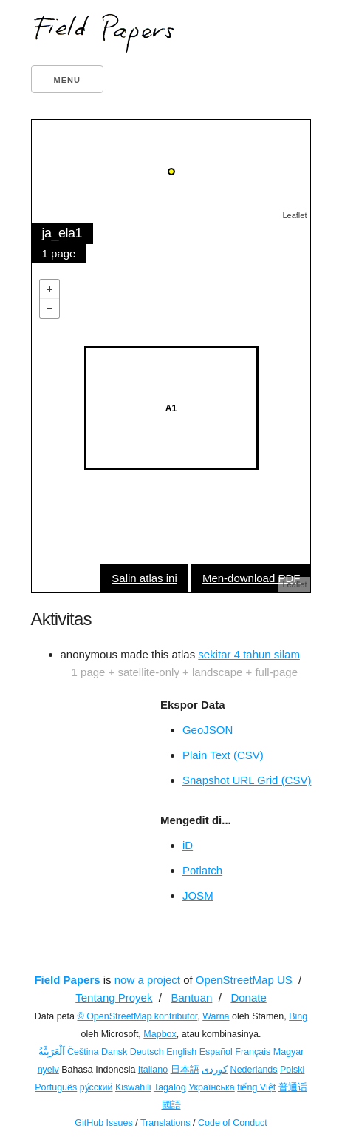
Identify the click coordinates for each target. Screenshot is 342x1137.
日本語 (185, 1070)
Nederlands (254, 1070)
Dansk (114, 1052)
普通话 (292, 1087)
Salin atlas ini (144, 578)
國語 (171, 1105)
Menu (67, 79)
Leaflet (294, 215)
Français (252, 1052)
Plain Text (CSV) (223, 755)
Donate (248, 997)
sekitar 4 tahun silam (249, 654)
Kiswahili (133, 1087)
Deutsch (147, 1052)
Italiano (153, 1070)
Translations (165, 1123)
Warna (215, 1016)
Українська (211, 1087)
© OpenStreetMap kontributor (137, 1016)
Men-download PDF (251, 578)
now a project (147, 980)
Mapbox (159, 1034)
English (181, 1052)
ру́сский (96, 1087)
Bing (298, 1016)
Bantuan (191, 997)
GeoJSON (207, 729)
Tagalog (170, 1087)
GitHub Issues (104, 1123)
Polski (292, 1070)
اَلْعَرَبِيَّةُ (51, 1052)
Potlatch (202, 870)
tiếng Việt (256, 1087)
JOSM (197, 895)
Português (56, 1087)
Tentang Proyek (113, 997)
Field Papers (67, 980)
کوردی (215, 1070)
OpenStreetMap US (244, 980)
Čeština (82, 1052)
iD (187, 845)
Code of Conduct (232, 1123)
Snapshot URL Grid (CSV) (247, 780)
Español (216, 1052)
